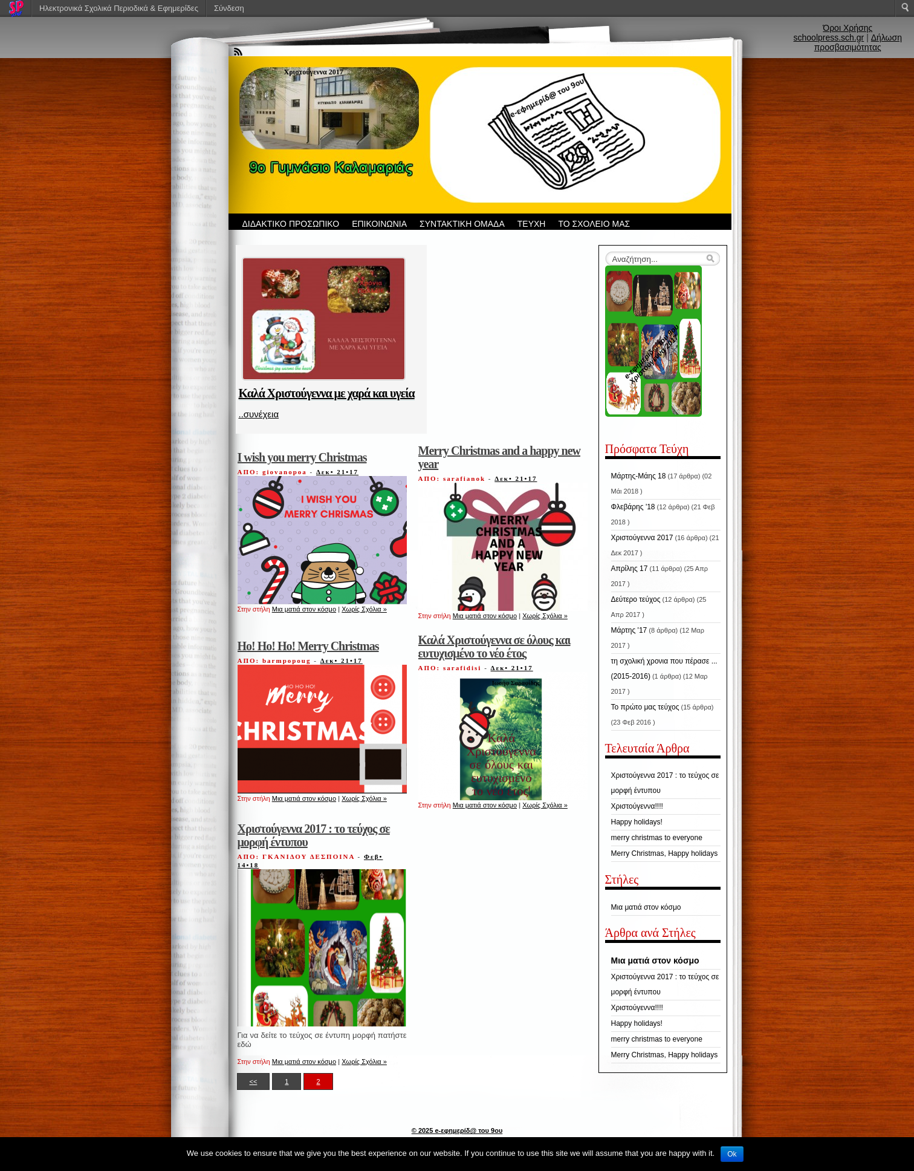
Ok (731, 1154)
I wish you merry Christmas (302, 457)
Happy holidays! (637, 822)
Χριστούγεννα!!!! (637, 806)
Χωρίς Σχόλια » (364, 609)
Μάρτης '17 (629, 630)
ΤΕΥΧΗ (531, 224)
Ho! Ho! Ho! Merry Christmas (308, 646)
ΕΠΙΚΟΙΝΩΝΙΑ (379, 224)
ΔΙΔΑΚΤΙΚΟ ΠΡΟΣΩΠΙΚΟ (291, 224)
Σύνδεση (229, 8)
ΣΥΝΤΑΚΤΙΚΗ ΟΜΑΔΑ (462, 224)
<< (254, 1081)
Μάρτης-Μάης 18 (638, 476)
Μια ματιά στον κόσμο (304, 609)
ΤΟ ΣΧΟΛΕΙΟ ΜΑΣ (594, 224)
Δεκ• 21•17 (337, 471)
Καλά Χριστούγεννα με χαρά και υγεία (327, 393)
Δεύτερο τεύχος (636, 599)
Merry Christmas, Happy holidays (664, 853)
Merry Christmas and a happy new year (499, 457)
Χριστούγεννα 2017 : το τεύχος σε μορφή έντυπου (314, 835)
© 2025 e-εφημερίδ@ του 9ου (457, 1130)
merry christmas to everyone (656, 837)
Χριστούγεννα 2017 (642, 537)
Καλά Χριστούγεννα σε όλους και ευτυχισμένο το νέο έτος (494, 646)
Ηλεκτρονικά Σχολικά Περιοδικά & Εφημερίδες (118, 8)
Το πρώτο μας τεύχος (645, 707)
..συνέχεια (259, 414)
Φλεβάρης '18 (633, 507)
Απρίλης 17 (629, 568)
